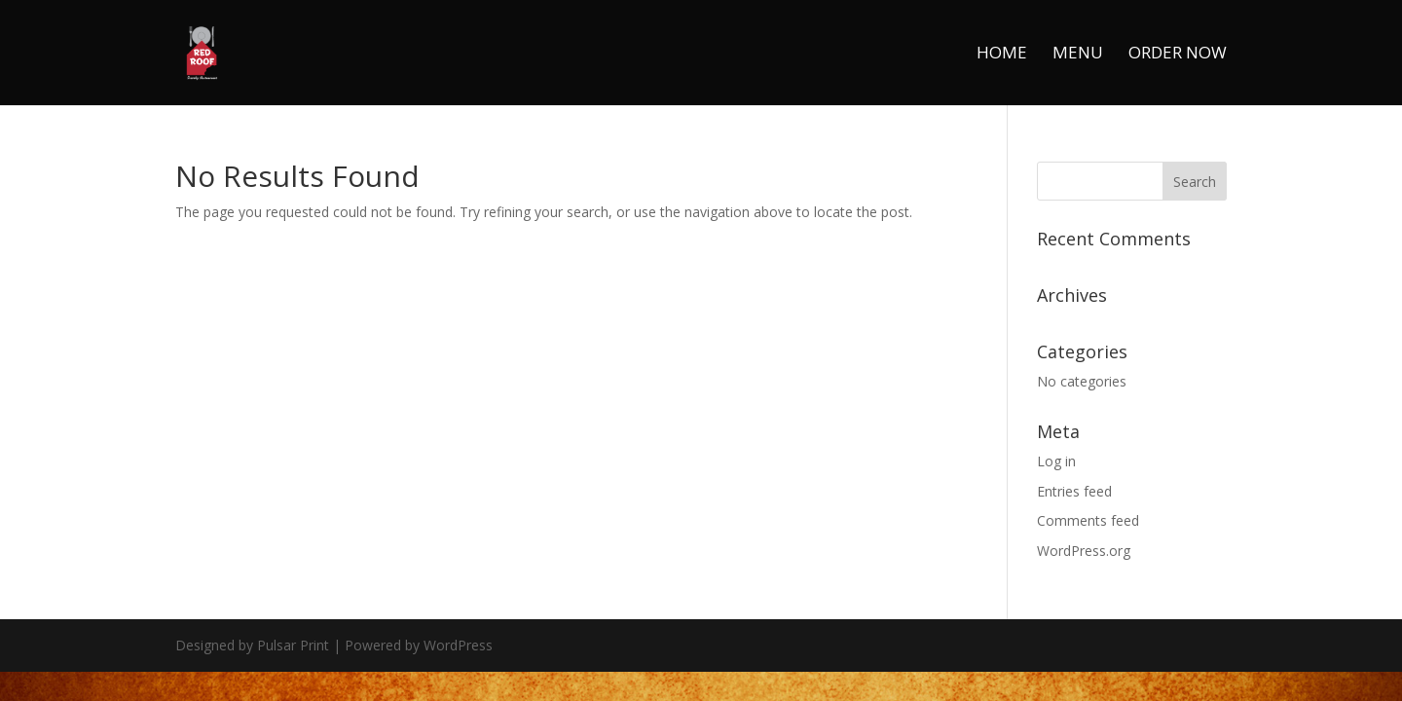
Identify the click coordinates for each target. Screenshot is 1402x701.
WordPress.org (1083, 550)
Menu (1077, 54)
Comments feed (1088, 520)
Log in (1056, 461)
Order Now (1177, 54)
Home (1002, 54)
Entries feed (1074, 491)
